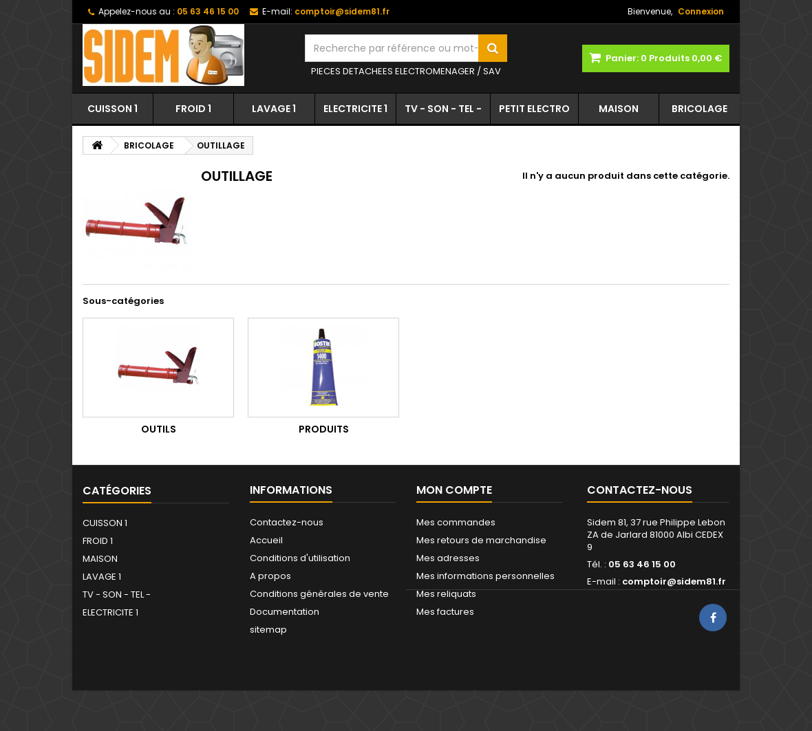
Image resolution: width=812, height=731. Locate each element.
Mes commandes (455, 522)
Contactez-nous (286, 522)
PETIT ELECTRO (534, 109)
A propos (270, 575)
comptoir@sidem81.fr (674, 581)
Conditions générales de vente (319, 593)
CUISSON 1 (112, 109)
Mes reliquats (446, 593)
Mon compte (454, 490)
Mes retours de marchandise (481, 540)
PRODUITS (324, 429)
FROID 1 (193, 109)
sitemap (268, 629)
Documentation (284, 611)
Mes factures (445, 611)
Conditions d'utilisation (300, 558)
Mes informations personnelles (485, 575)
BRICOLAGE (699, 109)
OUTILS (158, 429)
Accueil (266, 540)
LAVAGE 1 (274, 109)
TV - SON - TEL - (443, 109)
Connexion (701, 11)
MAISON (619, 109)
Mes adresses (448, 558)
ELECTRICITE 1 (355, 109)
